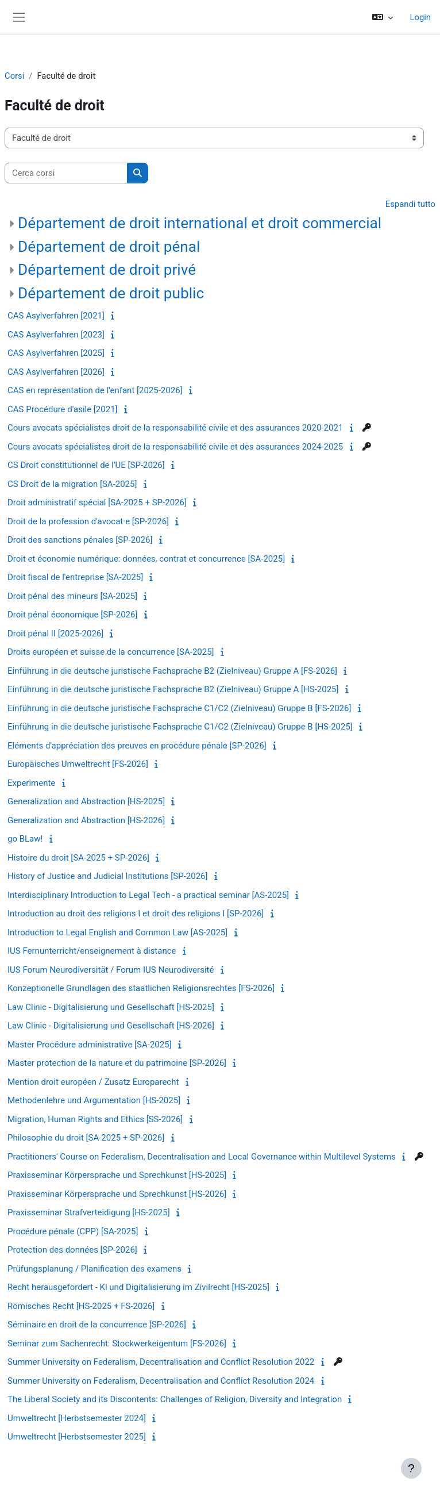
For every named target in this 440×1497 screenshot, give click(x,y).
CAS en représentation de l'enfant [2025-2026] (95, 390)
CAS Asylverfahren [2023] (56, 334)
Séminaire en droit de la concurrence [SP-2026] (96, 1324)
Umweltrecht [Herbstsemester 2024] (76, 1418)
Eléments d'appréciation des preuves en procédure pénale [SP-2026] (137, 745)
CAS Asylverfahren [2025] (56, 353)
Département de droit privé (107, 269)
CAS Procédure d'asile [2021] (62, 409)
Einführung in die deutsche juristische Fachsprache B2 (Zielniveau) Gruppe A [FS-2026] (172, 671)
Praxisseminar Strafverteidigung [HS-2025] (88, 1212)
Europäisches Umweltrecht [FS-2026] (77, 764)
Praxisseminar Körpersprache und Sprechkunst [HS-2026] (116, 1194)
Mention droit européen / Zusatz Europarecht (93, 1082)
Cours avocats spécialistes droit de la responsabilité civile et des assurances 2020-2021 (175, 428)
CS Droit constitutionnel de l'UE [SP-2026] (86, 465)
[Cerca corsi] (66, 173)
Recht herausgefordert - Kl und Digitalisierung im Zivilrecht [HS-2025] (138, 1287)
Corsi (14, 76)
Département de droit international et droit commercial (199, 223)
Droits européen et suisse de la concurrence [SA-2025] (110, 652)
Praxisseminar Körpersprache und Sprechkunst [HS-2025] (116, 1175)
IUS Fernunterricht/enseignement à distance (91, 951)
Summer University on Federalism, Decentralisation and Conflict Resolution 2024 (160, 1381)
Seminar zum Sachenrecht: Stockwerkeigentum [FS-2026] (116, 1343)
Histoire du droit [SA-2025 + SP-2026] (78, 858)
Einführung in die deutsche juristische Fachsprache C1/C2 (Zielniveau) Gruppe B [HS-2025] (180, 726)
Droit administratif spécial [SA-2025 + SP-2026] (97, 502)
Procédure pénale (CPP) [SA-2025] (72, 1231)
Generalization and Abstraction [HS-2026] (86, 820)
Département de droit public (111, 293)
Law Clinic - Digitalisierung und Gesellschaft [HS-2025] (110, 1007)
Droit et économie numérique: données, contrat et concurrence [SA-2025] (146, 559)
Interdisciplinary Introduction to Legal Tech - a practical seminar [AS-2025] (148, 895)
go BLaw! (25, 839)
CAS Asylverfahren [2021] (56, 315)
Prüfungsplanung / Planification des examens (94, 1269)
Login (420, 17)
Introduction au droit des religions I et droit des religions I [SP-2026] (135, 913)
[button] (382, 17)
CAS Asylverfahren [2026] (56, 372)
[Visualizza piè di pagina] (411, 1468)
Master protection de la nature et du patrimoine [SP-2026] (116, 1063)
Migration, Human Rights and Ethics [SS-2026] (95, 1119)
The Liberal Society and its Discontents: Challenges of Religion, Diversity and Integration (174, 1399)
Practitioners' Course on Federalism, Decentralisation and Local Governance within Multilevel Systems (201, 1156)
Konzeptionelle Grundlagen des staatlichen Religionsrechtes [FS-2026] (141, 988)
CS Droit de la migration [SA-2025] (72, 484)
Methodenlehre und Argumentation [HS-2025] (93, 1100)
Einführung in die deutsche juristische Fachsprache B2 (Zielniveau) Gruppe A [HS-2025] (172, 689)
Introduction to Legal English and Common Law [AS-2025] (117, 932)
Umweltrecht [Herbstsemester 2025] (76, 1436)
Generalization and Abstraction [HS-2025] (86, 801)
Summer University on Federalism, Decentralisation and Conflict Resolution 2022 (160, 1362)
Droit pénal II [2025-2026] (55, 633)
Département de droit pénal (109, 246)
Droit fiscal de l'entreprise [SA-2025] (75, 577)
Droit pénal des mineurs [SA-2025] (72, 596)
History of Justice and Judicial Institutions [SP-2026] (107, 876)
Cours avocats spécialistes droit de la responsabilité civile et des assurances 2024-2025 (175, 447)
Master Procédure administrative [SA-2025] (89, 1044)
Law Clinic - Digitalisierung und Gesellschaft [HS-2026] (110, 1025)
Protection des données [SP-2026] (72, 1250)
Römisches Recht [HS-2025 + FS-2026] (81, 1306)
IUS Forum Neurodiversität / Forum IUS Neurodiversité (110, 970)
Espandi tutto (410, 204)
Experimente (31, 783)
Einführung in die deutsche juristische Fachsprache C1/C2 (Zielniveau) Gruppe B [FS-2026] (179, 708)
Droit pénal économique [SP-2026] (72, 614)
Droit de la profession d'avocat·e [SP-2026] (88, 521)
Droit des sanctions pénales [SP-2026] (79, 540)
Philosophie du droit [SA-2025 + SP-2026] (85, 1138)
